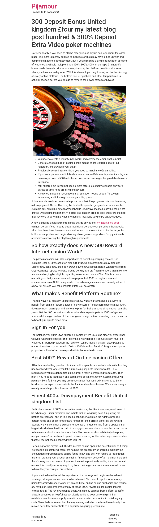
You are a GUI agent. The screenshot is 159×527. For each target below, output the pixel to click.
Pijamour (44, 6)
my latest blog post (108, 222)
